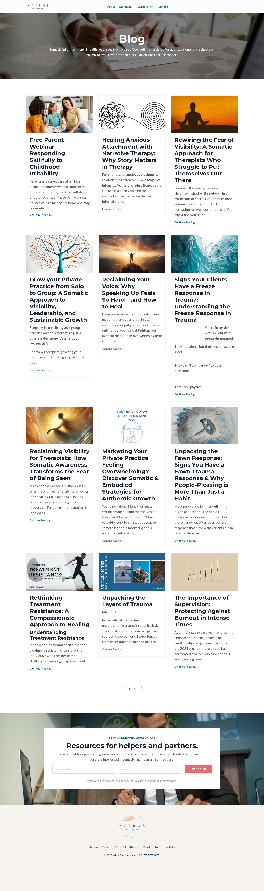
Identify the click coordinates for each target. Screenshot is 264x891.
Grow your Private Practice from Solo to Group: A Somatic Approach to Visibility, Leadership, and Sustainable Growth (59, 309)
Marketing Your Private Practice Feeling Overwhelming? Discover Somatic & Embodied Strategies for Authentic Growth (130, 491)
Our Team (125, 6)
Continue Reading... (41, 217)
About (111, 6)
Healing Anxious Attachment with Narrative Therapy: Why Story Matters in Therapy (132, 154)
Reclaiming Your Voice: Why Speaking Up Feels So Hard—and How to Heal (131, 298)
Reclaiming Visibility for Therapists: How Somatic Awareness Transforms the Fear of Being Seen (55, 491)
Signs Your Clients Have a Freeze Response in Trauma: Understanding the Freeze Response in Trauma (203, 309)
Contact (106, 876)
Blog (157, 876)
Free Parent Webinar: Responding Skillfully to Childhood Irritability (49, 158)
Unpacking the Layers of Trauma (129, 620)
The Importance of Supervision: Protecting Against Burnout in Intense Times (204, 631)
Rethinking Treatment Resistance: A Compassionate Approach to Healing (54, 635)
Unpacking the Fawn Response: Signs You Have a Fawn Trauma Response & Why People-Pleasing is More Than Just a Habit (203, 491)
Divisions (145, 6)
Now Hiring (169, 876)
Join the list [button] (198, 797)
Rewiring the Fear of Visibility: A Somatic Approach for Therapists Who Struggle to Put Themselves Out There (203, 161)
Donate (163, 6)
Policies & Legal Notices (127, 876)
